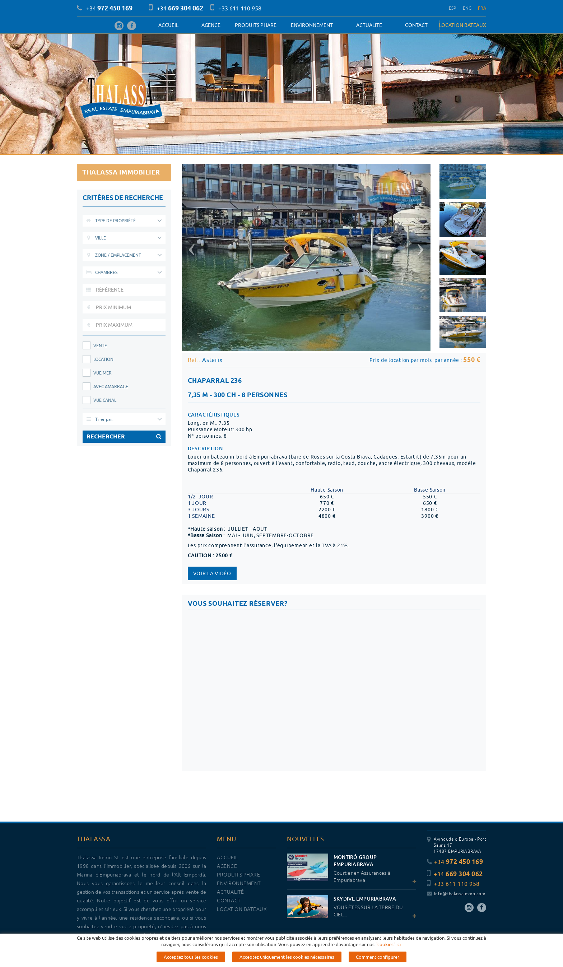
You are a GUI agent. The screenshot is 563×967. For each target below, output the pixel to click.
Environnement (312, 25)
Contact (416, 25)
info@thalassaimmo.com (456, 894)
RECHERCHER (124, 437)
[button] (190, 247)
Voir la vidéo (212, 573)
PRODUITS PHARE (255, 25)
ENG (467, 8)
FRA (482, 8)
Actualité (369, 25)
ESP (452, 8)
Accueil (168, 25)
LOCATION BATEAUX (462, 25)
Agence (210, 25)
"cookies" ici (388, 944)
